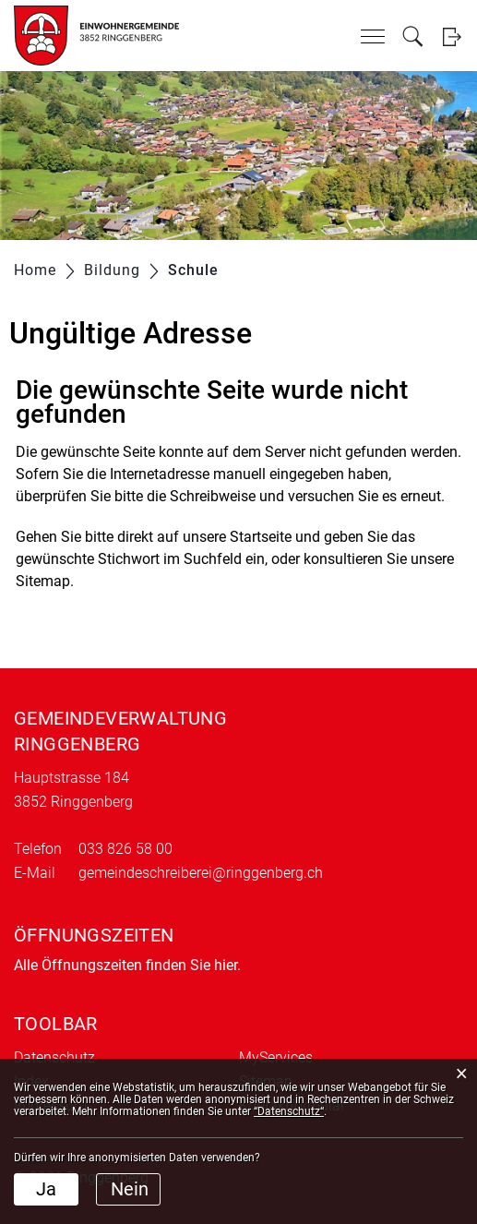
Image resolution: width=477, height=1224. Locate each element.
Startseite (261, 537)
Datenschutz (54, 1057)
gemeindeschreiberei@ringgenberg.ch (200, 873)
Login (451, 36)
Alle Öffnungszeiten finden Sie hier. (127, 965)
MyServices (276, 1057)
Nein (130, 1189)
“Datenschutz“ (289, 1111)
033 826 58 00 (125, 849)
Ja (46, 1189)
